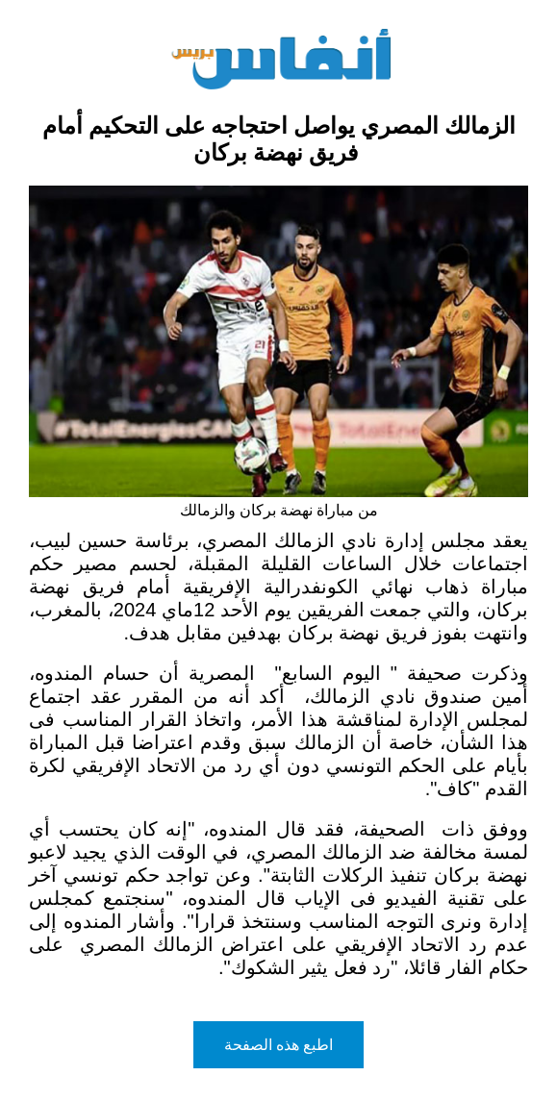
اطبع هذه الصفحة (279, 1045)
